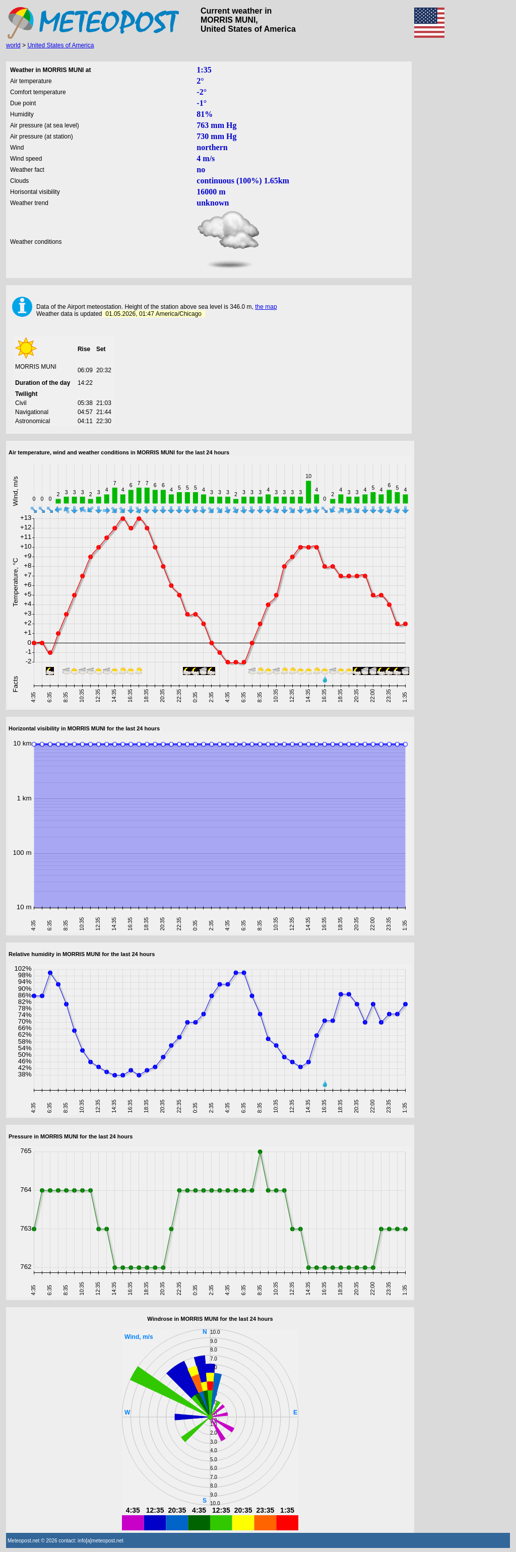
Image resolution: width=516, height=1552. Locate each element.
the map (266, 306)
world (13, 45)
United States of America (60, 45)
